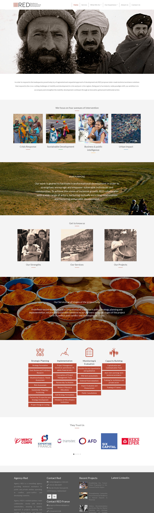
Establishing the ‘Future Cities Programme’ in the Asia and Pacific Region (98, 485)
